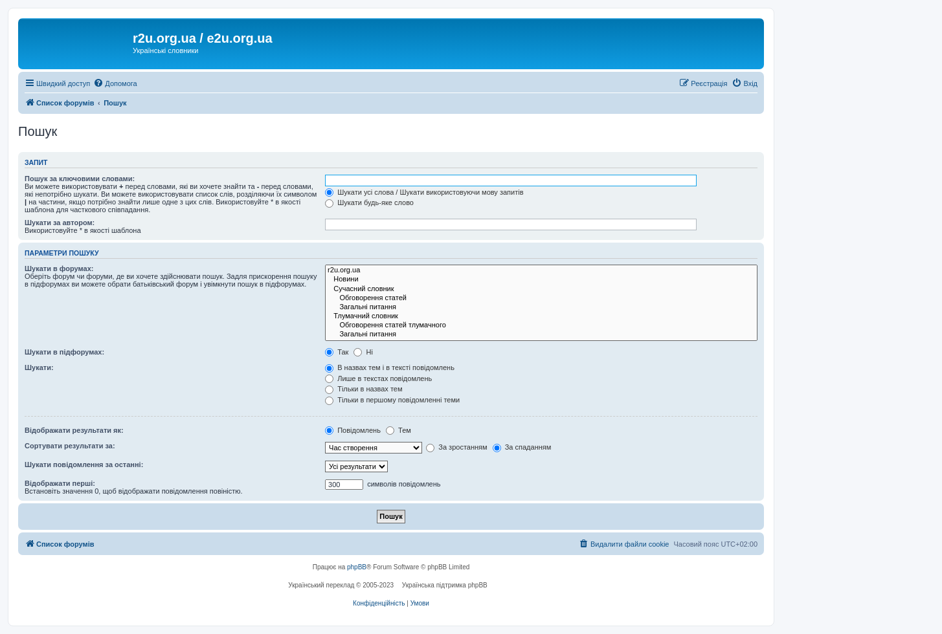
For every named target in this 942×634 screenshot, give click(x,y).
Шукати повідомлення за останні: (84, 464)
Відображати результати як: (74, 430)
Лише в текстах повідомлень (378, 378)
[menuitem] (115, 83)
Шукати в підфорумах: (64, 352)
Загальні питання (541, 307)
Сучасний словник (541, 289)
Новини (541, 279)
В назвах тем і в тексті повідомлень (389, 367)
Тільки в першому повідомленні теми (392, 400)
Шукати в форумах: (59, 268)
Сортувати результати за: (70, 446)
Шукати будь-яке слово (369, 202)
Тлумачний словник (541, 316)
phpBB (356, 567)
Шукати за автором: (60, 222)
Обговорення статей (541, 298)
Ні (362, 352)
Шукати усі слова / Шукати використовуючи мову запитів (424, 192)
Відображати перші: (60, 483)
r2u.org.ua (541, 270)
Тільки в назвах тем (363, 389)
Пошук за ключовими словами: (80, 178)
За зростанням (456, 447)
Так (336, 352)
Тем (398, 430)
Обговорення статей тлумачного (541, 325)
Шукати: (39, 367)
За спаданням (522, 447)
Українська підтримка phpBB (445, 585)
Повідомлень (353, 430)
